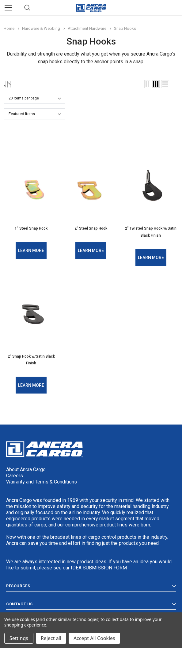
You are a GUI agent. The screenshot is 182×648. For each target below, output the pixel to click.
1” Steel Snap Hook (31, 228)
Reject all (51, 638)
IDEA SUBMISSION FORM (99, 567)
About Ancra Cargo (26, 468)
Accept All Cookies (94, 638)
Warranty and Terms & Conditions (41, 481)
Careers (14, 475)
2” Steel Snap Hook (90, 228)
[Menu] (8, 7)
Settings (18, 638)
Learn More (31, 250)
